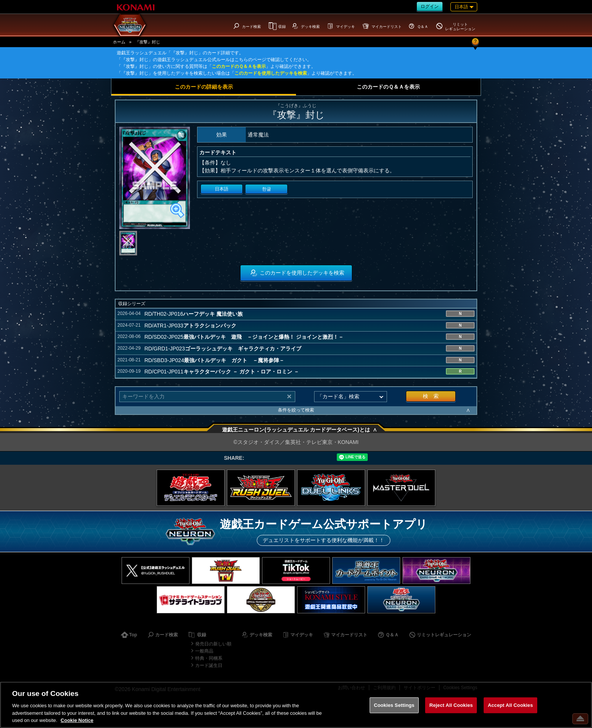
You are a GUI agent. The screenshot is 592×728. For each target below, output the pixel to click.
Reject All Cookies (451, 705)
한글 (266, 189)
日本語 (221, 189)
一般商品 (204, 651)
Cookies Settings (394, 705)
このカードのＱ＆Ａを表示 (239, 66)
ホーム (119, 42)
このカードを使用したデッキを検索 (270, 73)
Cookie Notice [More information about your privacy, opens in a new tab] (77, 720)
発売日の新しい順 (213, 644)
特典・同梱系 (208, 658)
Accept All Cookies (510, 705)
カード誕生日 (208, 665)
